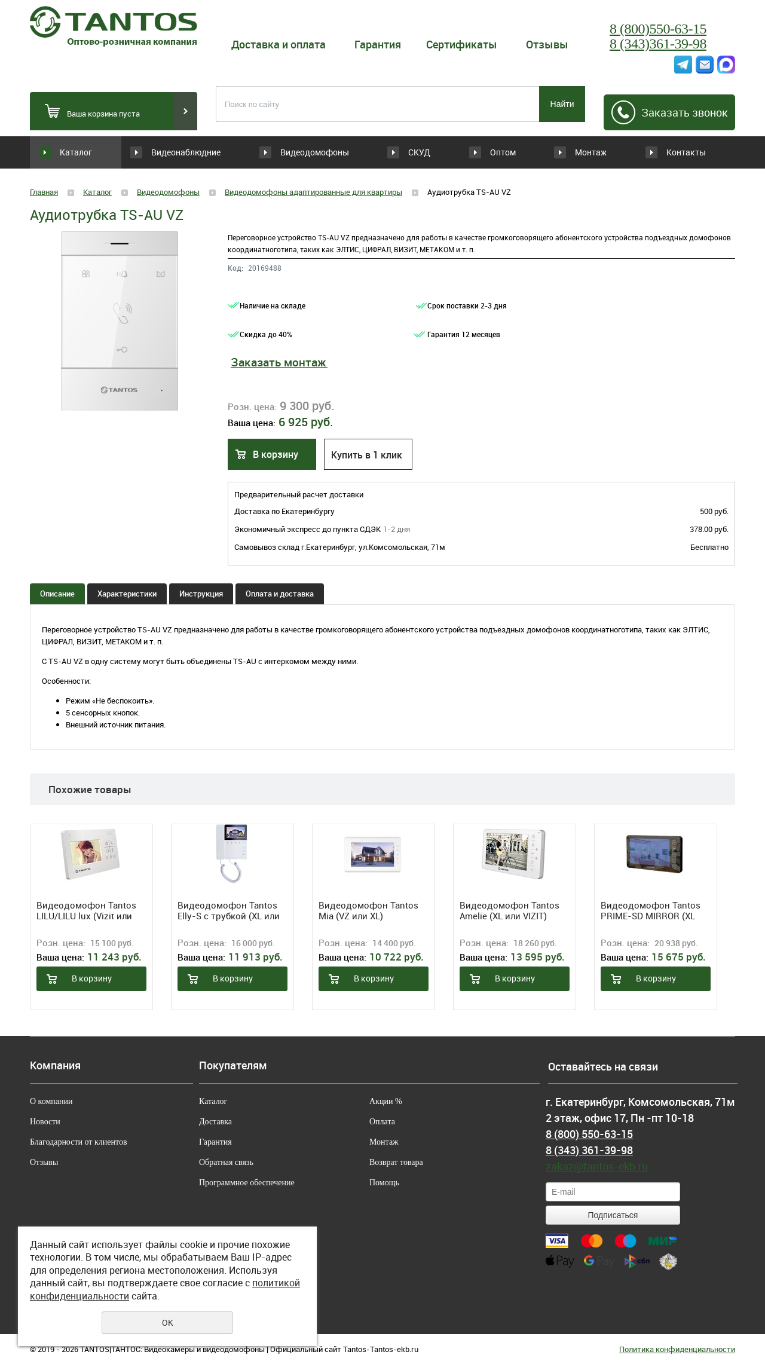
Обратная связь (226, 1162)
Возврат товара (396, 1162)
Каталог (76, 152)
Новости (45, 1121)
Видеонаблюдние (193, 152)
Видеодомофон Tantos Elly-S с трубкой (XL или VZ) (229, 910)
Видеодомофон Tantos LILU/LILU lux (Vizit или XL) (86, 910)
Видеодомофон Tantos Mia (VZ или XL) (368, 910)
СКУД (380, 152)
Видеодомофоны (298, 152)
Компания (55, 1065)
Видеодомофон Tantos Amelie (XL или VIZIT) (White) (509, 910)
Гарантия (377, 44)
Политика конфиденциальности (677, 1349)
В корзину (275, 454)
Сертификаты (461, 44)
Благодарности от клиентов (78, 1141)
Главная (44, 191)
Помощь (384, 1182)
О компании (51, 1101)
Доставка (215, 1121)
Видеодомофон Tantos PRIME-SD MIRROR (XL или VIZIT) (650, 910)
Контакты (685, 152)
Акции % (385, 1101)
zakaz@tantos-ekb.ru (597, 1166)
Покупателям (233, 1065)
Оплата (382, 1121)
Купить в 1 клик (366, 454)
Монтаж (582, 152)
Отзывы (547, 44)
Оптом (481, 152)
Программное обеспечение (247, 1182)
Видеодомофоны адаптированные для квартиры (313, 191)
